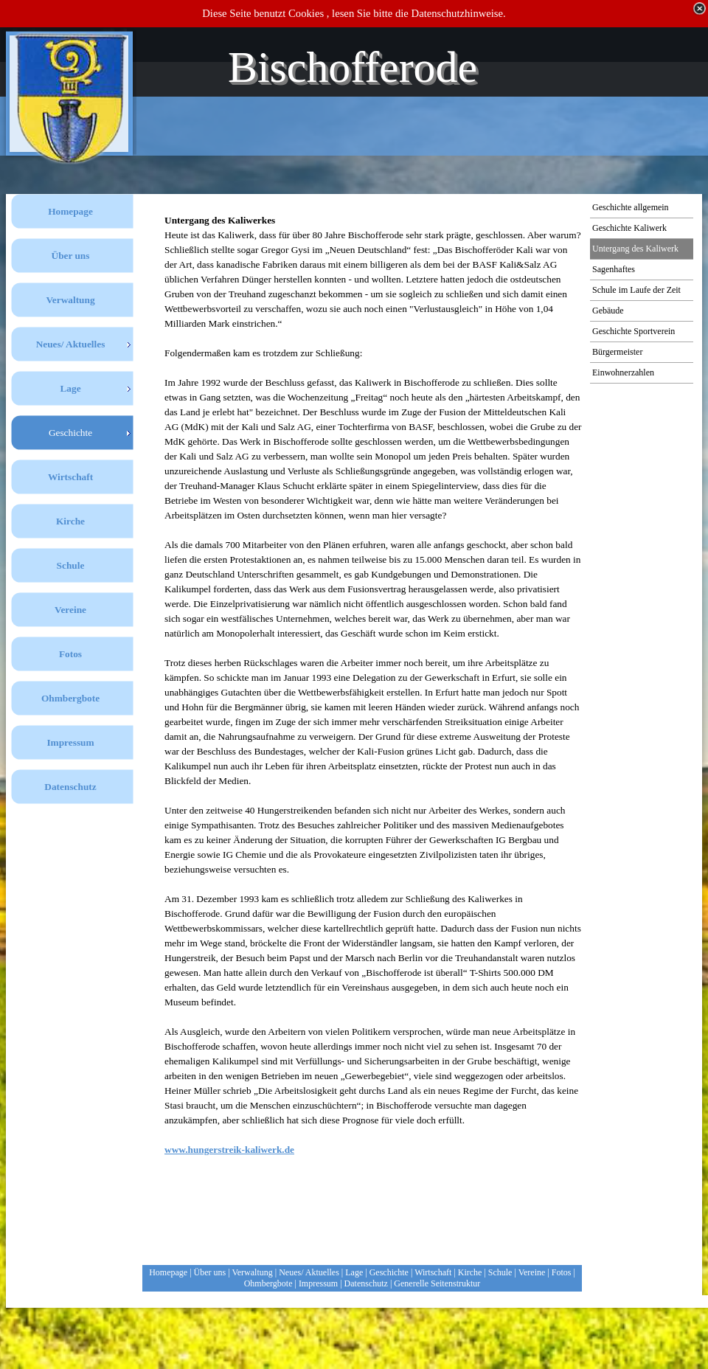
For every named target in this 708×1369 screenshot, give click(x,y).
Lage (354, 1272)
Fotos (562, 1272)
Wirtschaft (432, 1272)
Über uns (210, 1272)
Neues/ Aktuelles (309, 1272)
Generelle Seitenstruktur (437, 1283)
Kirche (470, 1272)
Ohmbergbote (268, 1283)
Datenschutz (366, 1283)
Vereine (532, 1272)
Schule (500, 1272)
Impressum (318, 1283)
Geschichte (389, 1272)
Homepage (168, 1272)
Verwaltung (252, 1272)
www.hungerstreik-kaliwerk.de (229, 1149)
